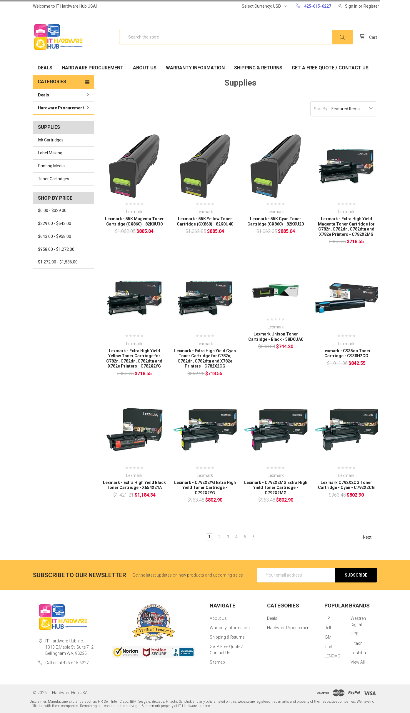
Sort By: (321, 108)
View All (358, 662)
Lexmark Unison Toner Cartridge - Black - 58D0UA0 (275, 337)
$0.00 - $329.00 (52, 210)
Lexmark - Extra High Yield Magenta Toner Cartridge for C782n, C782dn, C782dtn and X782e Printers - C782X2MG (346, 226)
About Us (144, 68)
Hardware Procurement (93, 68)
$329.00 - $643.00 (54, 223)
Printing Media (51, 165)
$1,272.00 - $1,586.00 (58, 262)
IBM (327, 637)
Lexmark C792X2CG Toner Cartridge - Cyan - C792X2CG (346, 485)
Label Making (50, 153)
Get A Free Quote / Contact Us (330, 68)
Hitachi (357, 643)
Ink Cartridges (51, 140)
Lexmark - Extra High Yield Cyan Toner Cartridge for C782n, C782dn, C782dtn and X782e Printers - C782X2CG (205, 358)
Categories (52, 81)
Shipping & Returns (258, 68)
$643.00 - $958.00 (54, 236)
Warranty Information (195, 68)
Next (370, 537)
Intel (328, 646)
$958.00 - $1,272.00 (56, 249)
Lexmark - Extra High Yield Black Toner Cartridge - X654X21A (134, 485)
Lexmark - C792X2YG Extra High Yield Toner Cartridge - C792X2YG (205, 487)
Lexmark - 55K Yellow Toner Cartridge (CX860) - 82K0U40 (205, 221)
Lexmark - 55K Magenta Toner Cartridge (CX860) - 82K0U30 (134, 221)
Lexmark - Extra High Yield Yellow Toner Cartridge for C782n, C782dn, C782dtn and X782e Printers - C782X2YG (134, 358)
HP (327, 618)
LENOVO (332, 656)
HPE (355, 634)
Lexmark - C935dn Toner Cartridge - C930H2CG (346, 353)
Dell (327, 627)
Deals (45, 68)
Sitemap (217, 662)
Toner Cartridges (53, 178)
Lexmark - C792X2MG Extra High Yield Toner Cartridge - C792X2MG (275, 487)
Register (371, 6)
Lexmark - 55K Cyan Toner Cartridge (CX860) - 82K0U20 (275, 221)
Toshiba (358, 652)
